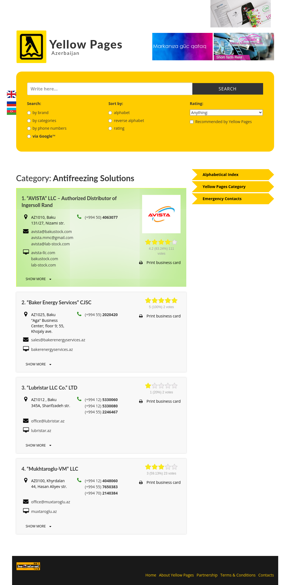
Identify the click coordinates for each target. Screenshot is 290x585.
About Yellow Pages (176, 575)
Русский (11, 102)
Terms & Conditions (238, 575)
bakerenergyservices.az (52, 349)
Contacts (266, 575)
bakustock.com (44, 258)
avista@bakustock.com (51, 231)
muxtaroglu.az (44, 511)
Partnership (207, 575)
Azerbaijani (11, 111)
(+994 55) (101, 314)
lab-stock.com (43, 265)
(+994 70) (101, 493)
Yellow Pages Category (224, 186)
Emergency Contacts (222, 198)
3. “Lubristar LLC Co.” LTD (49, 388)
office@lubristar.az (48, 421)
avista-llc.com (43, 252)
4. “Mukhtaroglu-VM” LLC (50, 469)
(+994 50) (101, 217)
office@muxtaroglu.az (50, 501)
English (11, 94)
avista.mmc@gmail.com (52, 237)
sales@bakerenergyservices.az (58, 339)
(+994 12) (101, 399)
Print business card (160, 262)
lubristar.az (41, 430)
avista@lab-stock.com (50, 243)
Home (150, 575)
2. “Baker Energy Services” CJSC (57, 302)
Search (228, 89)
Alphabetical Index (221, 174)
